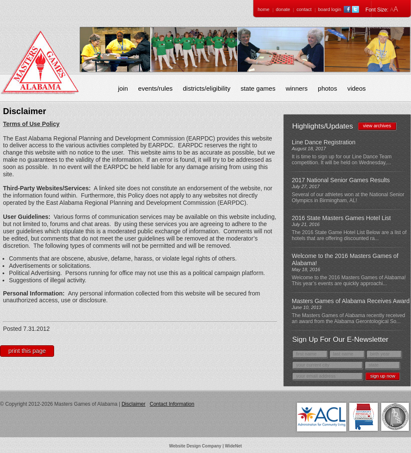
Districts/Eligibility (206, 88)
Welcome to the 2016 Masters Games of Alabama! (345, 259)
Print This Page (27, 350)
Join (123, 88)
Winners (297, 88)
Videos (356, 88)
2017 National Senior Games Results (341, 180)
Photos (327, 88)
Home (264, 9)
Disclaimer (133, 404)
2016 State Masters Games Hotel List (341, 218)
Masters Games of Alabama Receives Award (351, 301)
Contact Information (171, 404)
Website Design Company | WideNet (205, 446)
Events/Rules (155, 88)
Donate (283, 9)
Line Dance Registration (323, 142)
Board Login (329, 9)
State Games (258, 88)
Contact (303, 9)
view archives (377, 125)
